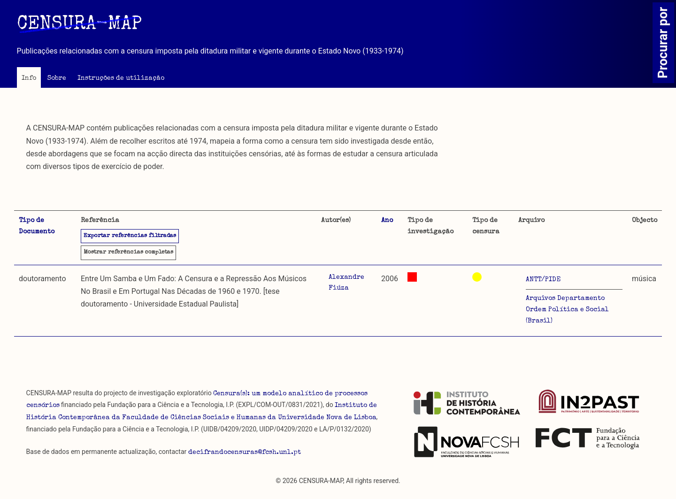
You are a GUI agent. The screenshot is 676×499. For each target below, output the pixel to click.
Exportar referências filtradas (130, 236)
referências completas (128, 252)
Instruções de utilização (120, 78)
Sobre (56, 78)
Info (29, 78)
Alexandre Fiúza (346, 283)
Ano (387, 220)
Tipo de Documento (36, 226)
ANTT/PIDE (543, 279)
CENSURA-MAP (79, 25)
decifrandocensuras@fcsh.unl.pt (244, 452)
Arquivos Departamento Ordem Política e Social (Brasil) (567, 309)
